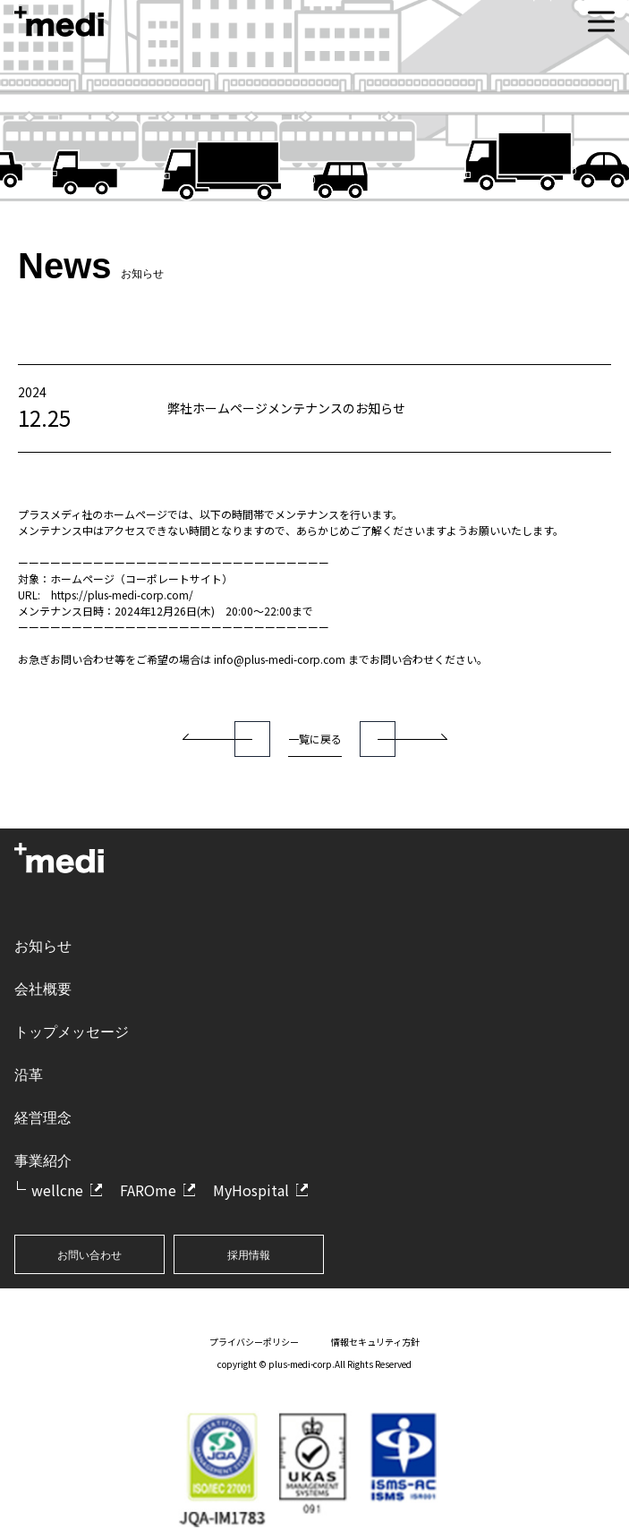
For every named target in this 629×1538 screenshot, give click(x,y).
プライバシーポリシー (254, 1341)
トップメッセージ (71, 1032)
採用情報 (248, 1255)
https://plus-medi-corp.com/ (122, 594)
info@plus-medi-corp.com (279, 659)
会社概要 (43, 989)
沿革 (28, 1075)
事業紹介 (43, 1160)
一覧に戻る (315, 738)
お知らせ (43, 946)
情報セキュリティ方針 (375, 1341)
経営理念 (43, 1118)
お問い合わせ (89, 1255)
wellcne (57, 1190)
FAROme (148, 1190)
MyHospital (251, 1190)
